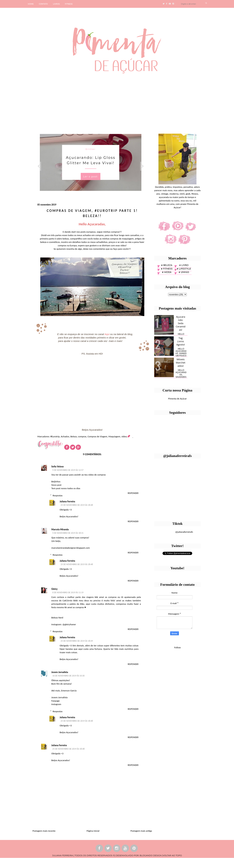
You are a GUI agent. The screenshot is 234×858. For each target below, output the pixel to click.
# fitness (166, 269)
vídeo (124, 436)
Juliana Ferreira (67, 501)
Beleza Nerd (57, 617)
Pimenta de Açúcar (177, 398)
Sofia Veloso (57, 466)
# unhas (184, 272)
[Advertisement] (99, 102)
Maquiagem (114, 436)
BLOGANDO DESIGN (151, 855)
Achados (65, 436)
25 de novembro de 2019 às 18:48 (77, 505)
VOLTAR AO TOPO (172, 855)
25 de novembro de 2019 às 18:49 (77, 641)
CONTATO (43, 4)
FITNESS (69, 4)
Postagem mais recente (43, 830)
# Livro (184, 265)
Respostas (58, 495)
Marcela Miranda (60, 529)
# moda (166, 272)
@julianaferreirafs (184, 531)
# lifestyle (184, 269)
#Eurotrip (55, 436)
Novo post (56, 484)
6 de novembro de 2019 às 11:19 (68, 592)
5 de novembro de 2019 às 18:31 (68, 533)
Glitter (90, 149)
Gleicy (54, 588)
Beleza (73, 436)
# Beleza (166, 265)
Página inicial (93, 830)
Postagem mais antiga (141, 830)
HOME (31, 4)
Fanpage (55, 700)
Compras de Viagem (97, 436)
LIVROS (56, 4)
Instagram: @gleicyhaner (63, 624)
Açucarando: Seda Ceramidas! (180, 323)
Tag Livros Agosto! (180, 341)
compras (82, 436)
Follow (177, 647)
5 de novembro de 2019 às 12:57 (68, 470)
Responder (133, 493)
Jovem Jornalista (59, 672)
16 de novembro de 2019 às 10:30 (68, 675)
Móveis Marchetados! (180, 362)
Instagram (56, 704)
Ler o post (90, 176)
